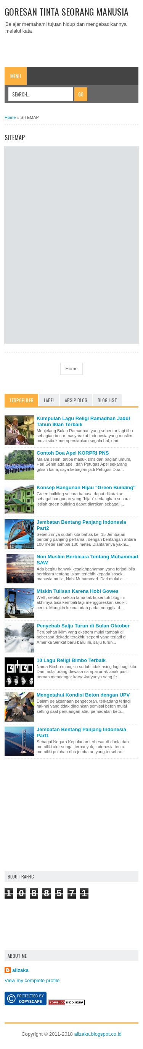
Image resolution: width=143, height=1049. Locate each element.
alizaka (20, 970)
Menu (15, 76)
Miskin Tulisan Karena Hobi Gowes (78, 591)
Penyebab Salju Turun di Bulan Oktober (83, 626)
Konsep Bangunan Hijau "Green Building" (86, 487)
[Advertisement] (74, 47)
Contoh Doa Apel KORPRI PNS (73, 453)
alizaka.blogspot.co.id (97, 1034)
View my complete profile (32, 980)
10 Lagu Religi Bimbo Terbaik (71, 660)
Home (10, 117)
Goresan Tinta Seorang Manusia (67, 11)
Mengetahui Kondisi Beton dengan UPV (83, 695)
